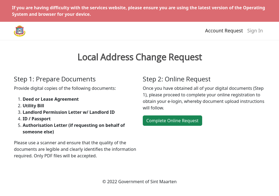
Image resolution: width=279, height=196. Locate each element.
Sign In (255, 33)
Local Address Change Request (139, 57)
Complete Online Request (172, 121)
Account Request (224, 33)
